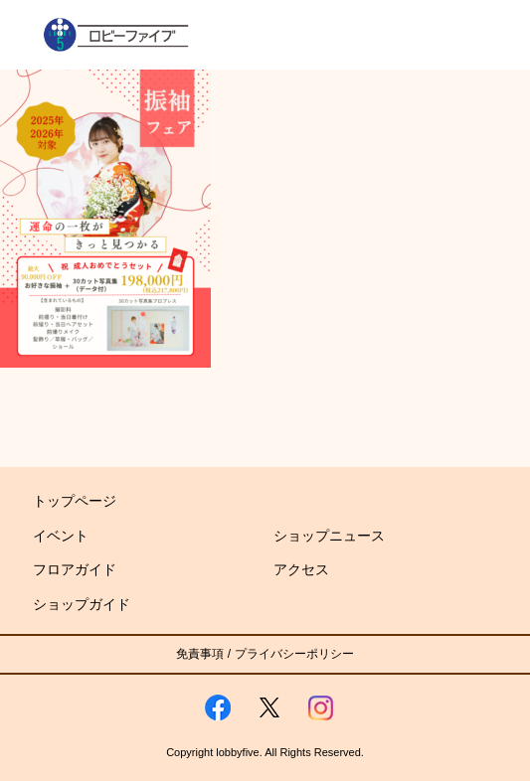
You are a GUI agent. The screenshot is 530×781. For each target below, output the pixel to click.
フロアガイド (74, 569)
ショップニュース (329, 536)
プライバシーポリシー (294, 654)
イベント (60, 536)
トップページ (74, 501)
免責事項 (200, 654)
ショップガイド (81, 604)
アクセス (301, 569)
